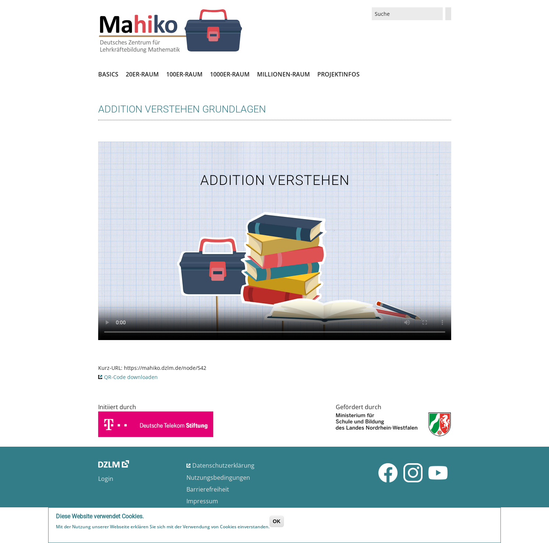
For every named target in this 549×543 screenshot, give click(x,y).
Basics (108, 74)
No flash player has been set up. (274, 241)
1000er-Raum (230, 74)
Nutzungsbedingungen (218, 478)
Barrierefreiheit (207, 489)
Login (105, 479)
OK (277, 521)
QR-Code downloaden (131, 377)
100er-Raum (184, 74)
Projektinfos (338, 74)
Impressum (202, 501)
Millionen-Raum (283, 74)
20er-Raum (142, 74)
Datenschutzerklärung (223, 465)
